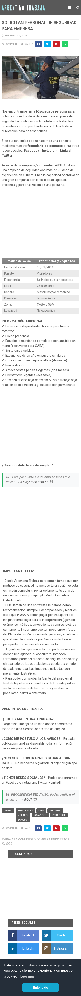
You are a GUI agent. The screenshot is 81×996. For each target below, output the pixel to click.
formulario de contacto (45, 146)
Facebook (31, 150)
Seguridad (55, 810)
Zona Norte (40, 815)
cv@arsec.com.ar (35, 482)
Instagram (49, 150)
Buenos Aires (25, 810)
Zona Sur (23, 820)
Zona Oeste (58, 815)
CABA (41, 810)
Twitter (7, 155)
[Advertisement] (40, 222)
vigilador (23, 815)
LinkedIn (66, 150)
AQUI (28, 799)
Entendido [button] (40, 987)
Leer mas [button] (27, 976)
